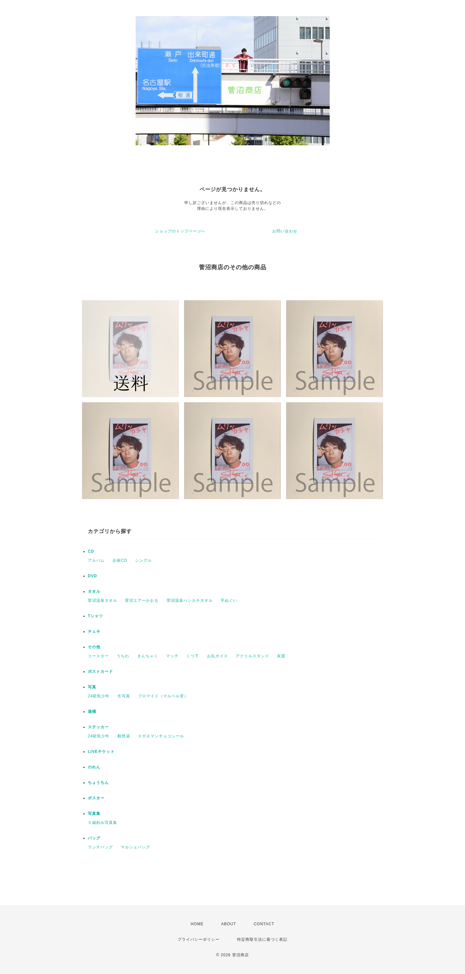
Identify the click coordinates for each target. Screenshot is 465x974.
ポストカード (100, 671)
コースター (98, 656)
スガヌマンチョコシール (161, 736)
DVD (92, 576)
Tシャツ (95, 616)
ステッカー (98, 727)
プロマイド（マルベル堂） (163, 696)
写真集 (94, 813)
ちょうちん (98, 782)
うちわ (123, 656)
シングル (143, 560)
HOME (197, 924)
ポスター (96, 798)
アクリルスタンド (252, 656)
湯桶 (92, 711)
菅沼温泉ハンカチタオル (190, 600)
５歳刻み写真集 (102, 822)
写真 (92, 687)
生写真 (124, 696)
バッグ (94, 838)
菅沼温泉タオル (102, 600)
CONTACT (263, 924)
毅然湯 (124, 736)
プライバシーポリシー (199, 939)
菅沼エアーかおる (142, 600)
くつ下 (192, 656)
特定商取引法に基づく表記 (262, 939)
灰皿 (281, 656)
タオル (94, 591)
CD (91, 551)
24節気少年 (98, 696)
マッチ (172, 656)
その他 (94, 647)
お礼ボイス (217, 656)
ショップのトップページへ (180, 231)
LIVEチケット (101, 751)
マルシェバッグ (135, 847)
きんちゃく (147, 656)
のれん (94, 767)
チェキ (94, 631)
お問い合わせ (284, 231)
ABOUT (228, 924)
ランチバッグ (100, 847)
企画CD (119, 560)
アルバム (96, 560)
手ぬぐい (229, 600)
